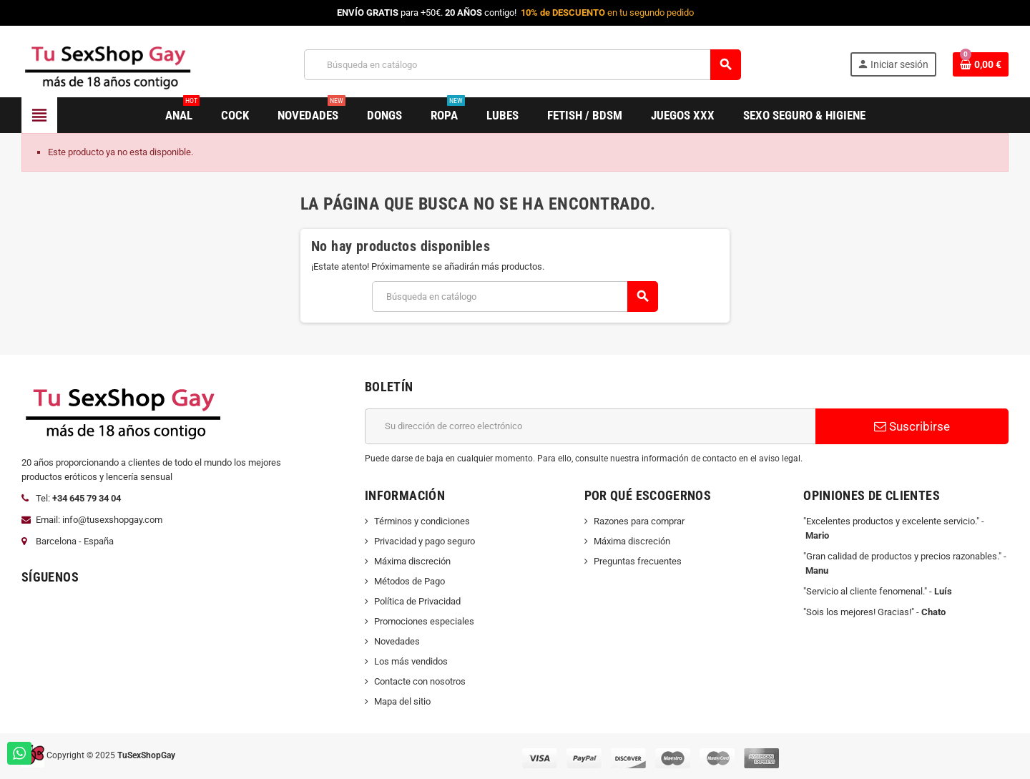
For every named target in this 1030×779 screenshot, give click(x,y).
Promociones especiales (424, 621)
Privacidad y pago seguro (424, 541)
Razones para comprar (639, 521)
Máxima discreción (412, 561)
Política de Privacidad (417, 601)
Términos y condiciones (422, 521)
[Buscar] (522, 64)
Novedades (397, 641)
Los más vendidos (411, 661)
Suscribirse (912, 426)
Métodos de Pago (409, 581)
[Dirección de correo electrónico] (590, 426)
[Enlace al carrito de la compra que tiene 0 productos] (981, 64)
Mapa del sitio (402, 701)
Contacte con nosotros (420, 681)
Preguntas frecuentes (638, 561)
